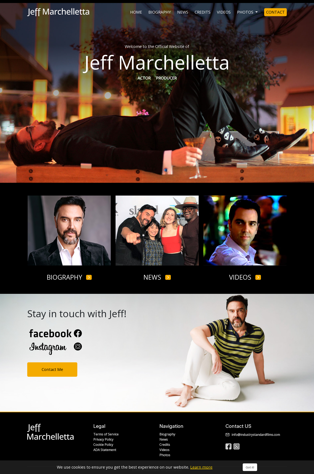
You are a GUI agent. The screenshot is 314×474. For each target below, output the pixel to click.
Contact (275, 12)
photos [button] (245, 12)
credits (202, 12)
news (182, 12)
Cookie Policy (103, 444)
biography (159, 12)
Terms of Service (106, 434)
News (163, 439)
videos (224, 12)
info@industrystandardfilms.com (252, 435)
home (136, 12)
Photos (164, 455)
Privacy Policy (103, 439)
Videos (164, 449)
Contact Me (52, 369)
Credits (164, 444)
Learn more (201, 467)
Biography (167, 434)
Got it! (250, 467)
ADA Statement (104, 449)
